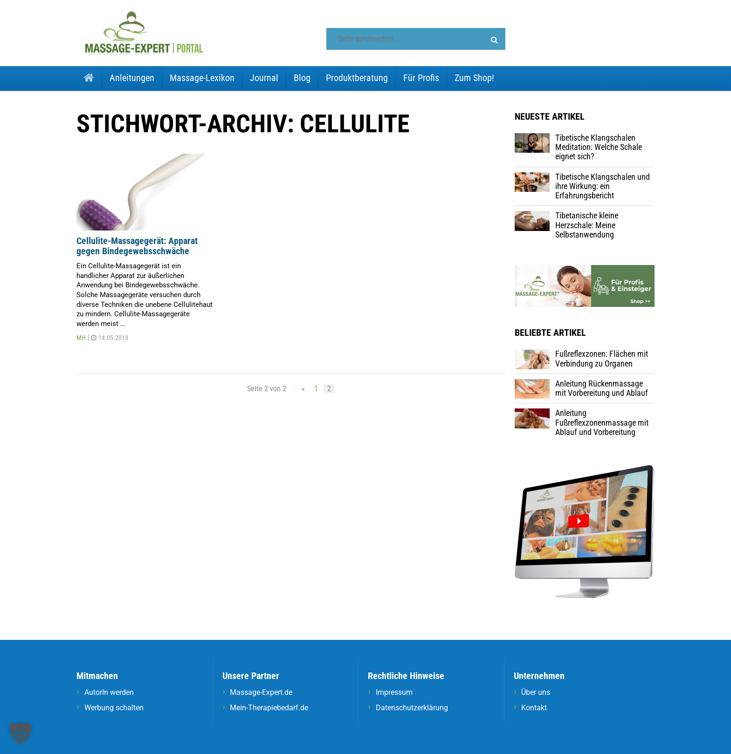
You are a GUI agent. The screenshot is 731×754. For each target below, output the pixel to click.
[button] (494, 40)
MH (81, 337)
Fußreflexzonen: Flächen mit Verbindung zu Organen (601, 358)
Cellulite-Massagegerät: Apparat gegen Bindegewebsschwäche (137, 246)
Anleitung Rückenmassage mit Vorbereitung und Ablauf (601, 388)
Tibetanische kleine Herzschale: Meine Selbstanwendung (586, 225)
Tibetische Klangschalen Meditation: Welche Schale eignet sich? (598, 147)
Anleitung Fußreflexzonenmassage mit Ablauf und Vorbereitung (601, 422)
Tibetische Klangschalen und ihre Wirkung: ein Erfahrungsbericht (602, 186)
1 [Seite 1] (316, 388)
